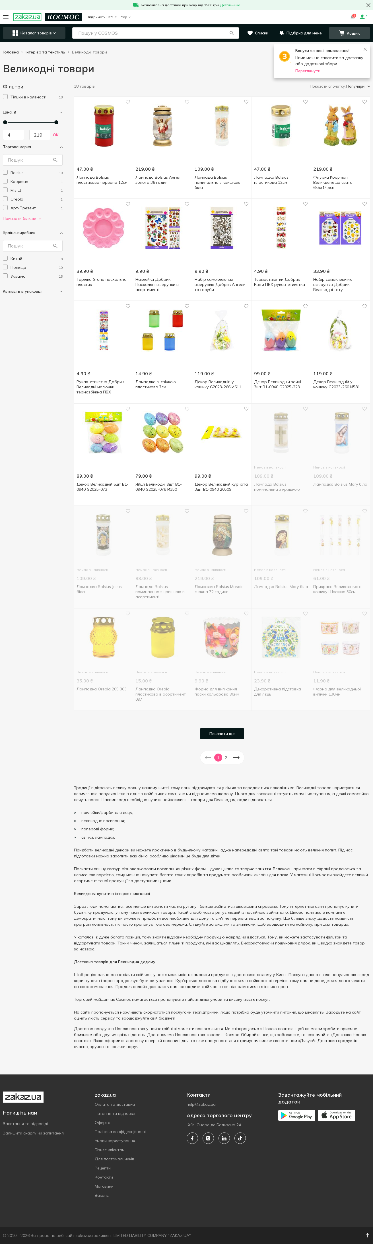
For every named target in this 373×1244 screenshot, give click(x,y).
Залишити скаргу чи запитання (33, 1133)
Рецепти (103, 1168)
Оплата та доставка (115, 1104)
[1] (37, 97)
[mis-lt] (37, 190)
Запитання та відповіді (25, 1123)
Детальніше (230, 5)
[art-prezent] (37, 208)
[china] (37, 259)
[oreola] (37, 199)
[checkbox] (5, 96)
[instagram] (208, 1138)
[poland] (37, 268)
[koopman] (37, 182)
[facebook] (192, 1138)
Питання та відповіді (115, 1113)
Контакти (104, 1177)
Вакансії (102, 1195)
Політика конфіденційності (120, 1131)
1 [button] (218, 757)
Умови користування (115, 1140)
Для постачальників (114, 1159)
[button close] (368, 5)
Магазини (104, 1186)
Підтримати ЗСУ (101, 17)
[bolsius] (37, 173)
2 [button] (226, 757)
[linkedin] (224, 1138)
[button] (231, 33)
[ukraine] (37, 276)
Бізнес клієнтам (110, 1149)
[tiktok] (240, 1138)
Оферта (102, 1122)
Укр (126, 17)
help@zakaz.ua (201, 1104)
